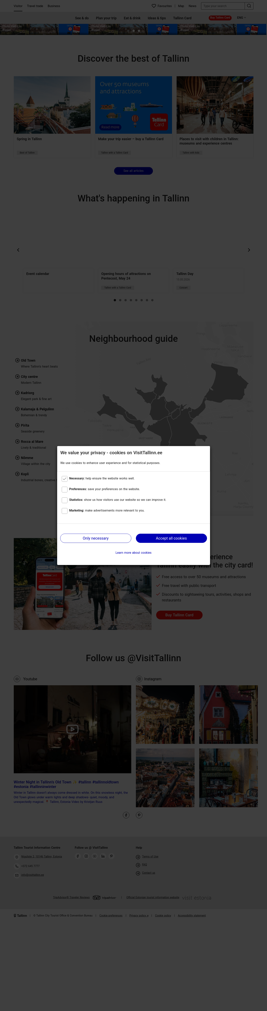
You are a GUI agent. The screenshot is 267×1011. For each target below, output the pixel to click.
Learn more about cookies (133, 552)
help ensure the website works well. (102, 478)
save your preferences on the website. (104, 489)
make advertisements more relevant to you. (106, 510)
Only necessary (96, 538)
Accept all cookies (171, 538)
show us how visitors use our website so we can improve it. (117, 500)
